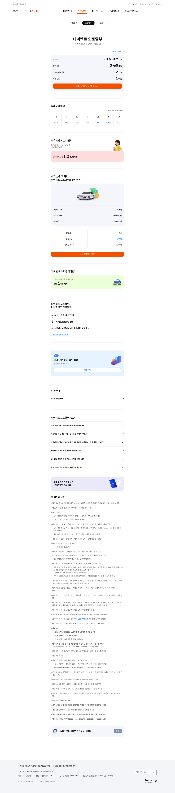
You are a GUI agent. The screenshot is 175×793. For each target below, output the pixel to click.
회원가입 (143, 4)
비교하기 (87, 370)
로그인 (135, 4)
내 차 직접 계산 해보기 (87, 254)
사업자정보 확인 (46, 771)
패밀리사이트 (141, 772)
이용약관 (21, 771)
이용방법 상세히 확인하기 (59, 335)
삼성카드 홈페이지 (19, 4)
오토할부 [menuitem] (88, 23)
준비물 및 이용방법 (87, 399)
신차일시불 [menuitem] (97, 10)
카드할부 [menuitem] (74, 23)
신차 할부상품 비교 (118, 51)
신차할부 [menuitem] (81, 10)
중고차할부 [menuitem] (114, 10)
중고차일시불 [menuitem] (131, 10)
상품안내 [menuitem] (67, 10)
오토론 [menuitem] (102, 23)
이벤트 (151, 4)
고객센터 (159, 4)
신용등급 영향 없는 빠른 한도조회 (87, 86)
